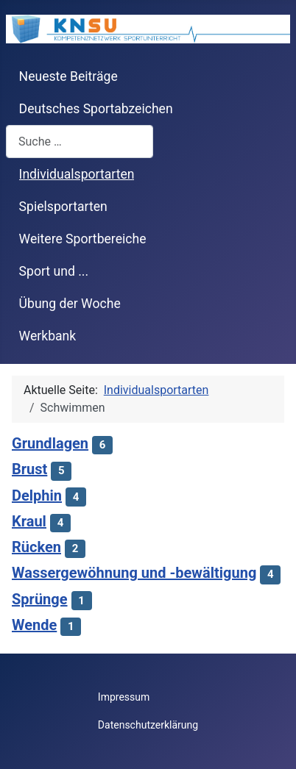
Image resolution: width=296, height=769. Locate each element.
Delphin (37, 495)
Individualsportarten (77, 174)
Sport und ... (54, 271)
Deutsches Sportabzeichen (96, 108)
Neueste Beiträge (68, 76)
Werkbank (48, 336)
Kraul (29, 521)
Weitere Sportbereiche (83, 239)
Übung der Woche (70, 303)
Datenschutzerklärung (148, 725)
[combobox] (79, 141)
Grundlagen (50, 443)
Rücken (36, 547)
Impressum (123, 697)
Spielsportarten (63, 206)
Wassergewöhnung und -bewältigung (134, 573)
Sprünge (40, 599)
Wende (34, 625)
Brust (29, 469)
